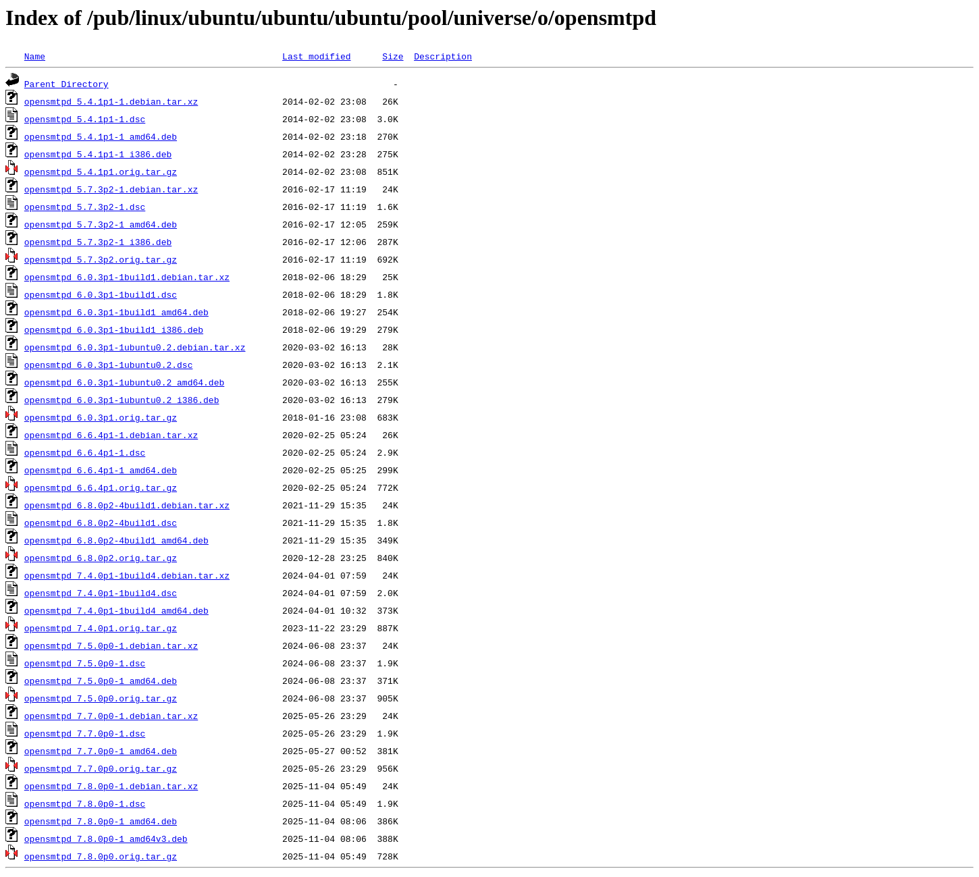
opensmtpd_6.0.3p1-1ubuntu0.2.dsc (108, 364)
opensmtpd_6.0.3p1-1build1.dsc (100, 294)
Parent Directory (66, 84)
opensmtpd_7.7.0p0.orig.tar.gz (100, 768)
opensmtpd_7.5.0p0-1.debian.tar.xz (111, 645)
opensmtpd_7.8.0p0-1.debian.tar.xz (111, 786)
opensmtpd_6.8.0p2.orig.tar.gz (100, 558)
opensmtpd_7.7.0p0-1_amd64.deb (100, 751)
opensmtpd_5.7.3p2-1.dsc (84, 207)
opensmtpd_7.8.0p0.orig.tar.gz (100, 856)
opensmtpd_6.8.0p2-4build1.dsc (100, 522)
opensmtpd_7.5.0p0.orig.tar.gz (100, 698)
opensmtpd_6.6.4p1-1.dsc (84, 452)
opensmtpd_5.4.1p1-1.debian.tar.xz (111, 101)
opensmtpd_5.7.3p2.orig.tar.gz (100, 259)
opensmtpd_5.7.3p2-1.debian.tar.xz (111, 189)
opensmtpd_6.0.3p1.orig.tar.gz (100, 417)
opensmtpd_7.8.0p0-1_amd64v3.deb (106, 838)
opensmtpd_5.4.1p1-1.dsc (84, 119)
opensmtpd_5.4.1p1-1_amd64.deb (100, 136)
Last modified (316, 56)
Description (443, 56)
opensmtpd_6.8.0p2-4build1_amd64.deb (116, 540)
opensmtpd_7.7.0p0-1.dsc (84, 733)
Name (34, 56)
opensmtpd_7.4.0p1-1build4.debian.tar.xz (127, 575)
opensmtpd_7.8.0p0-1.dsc (84, 803)
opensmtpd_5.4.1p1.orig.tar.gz (100, 171)
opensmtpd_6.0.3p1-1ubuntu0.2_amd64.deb (124, 382)
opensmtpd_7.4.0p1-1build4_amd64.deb (116, 610)
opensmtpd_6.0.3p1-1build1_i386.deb (113, 329)
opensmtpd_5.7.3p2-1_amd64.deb (100, 224)
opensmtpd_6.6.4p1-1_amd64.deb (100, 470)
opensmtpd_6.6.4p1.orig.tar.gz (100, 487)
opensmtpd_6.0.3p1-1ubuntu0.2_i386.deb (121, 400)
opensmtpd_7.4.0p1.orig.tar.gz (100, 628)
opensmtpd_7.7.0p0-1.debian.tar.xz (111, 716)
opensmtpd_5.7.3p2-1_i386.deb (97, 242)
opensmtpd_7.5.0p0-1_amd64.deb (100, 680)
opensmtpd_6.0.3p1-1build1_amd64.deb (116, 312)
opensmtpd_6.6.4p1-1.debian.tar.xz (111, 435)
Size (392, 56)
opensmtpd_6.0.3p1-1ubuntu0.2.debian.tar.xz (135, 347)
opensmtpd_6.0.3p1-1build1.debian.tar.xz (127, 277)
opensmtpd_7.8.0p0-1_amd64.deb (100, 821)
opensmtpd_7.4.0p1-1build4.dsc (100, 593)
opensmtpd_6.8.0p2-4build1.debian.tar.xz (127, 505)
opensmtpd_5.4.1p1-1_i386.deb (97, 154)
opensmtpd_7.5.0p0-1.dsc (84, 663)
